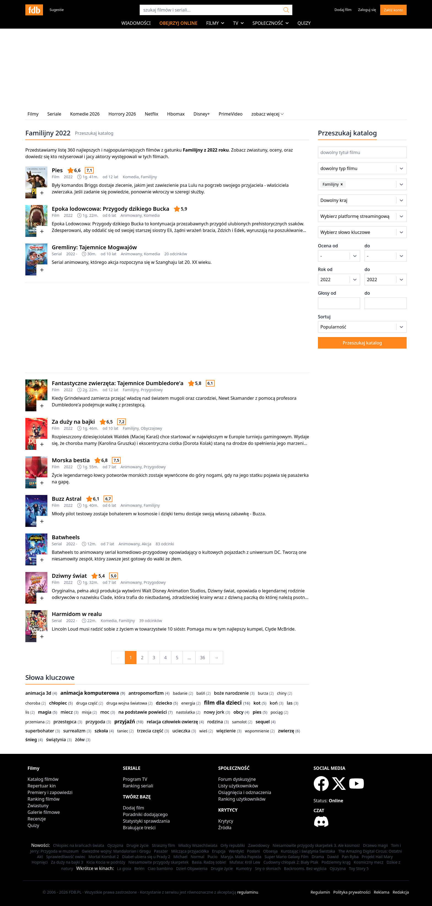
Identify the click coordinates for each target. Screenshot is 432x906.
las (290, 703)
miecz (67, 712)
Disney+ (201, 114)
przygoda (95, 722)
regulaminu (247, 892)
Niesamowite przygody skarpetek (158, 862)
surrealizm (74, 731)
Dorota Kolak (197, 443)
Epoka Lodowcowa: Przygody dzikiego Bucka (98, 224)
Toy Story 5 (359, 868)
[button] (342, 184)
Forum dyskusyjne (237, 779)
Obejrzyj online (179, 23)
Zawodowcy (258, 845)
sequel (263, 722)
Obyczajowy (151, 428)
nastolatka (185, 712)
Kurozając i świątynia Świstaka (308, 851)
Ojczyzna (115, 845)
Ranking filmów (44, 799)
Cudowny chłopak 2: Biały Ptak (290, 862)
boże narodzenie (231, 693)
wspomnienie (257, 730)
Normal (197, 856)
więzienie (226, 731)
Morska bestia (71, 460)
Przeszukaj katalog (94, 133)
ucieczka (181, 731)
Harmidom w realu (77, 614)
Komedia (131, 176)
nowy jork (214, 712)
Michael (180, 856)
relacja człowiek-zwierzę (172, 722)
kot (257, 703)
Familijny (149, 176)
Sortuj (324, 317)
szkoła (101, 731)
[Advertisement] (167, 327)
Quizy (304, 23)
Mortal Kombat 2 (103, 856)
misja (86, 712)
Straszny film (163, 845)
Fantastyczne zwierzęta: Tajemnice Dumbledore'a (117, 383)
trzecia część (150, 731)
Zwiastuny (38, 806)
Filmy (215, 23)
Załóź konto (393, 9)
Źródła (224, 828)
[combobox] (328, 168)
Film (56, 176)
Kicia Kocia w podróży (105, 862)
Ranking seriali (138, 786)
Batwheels (66, 537)
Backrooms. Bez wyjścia (305, 868)
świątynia (56, 740)
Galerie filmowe (44, 812)
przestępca (65, 722)
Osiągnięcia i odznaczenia (244, 792)
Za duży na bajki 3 (67, 862)
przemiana (35, 721)
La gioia (124, 868)
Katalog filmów (43, 779)
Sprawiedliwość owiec (65, 856)
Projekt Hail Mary (377, 856)
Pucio (212, 856)
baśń (200, 693)
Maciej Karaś (145, 437)
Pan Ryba (350, 856)
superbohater (39, 731)
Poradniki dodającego (145, 814)
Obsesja (270, 851)
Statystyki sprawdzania (146, 821)
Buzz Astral (67, 498)
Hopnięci (40, 862)
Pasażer (161, 851)
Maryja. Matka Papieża (241, 856)
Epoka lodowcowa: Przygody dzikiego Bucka (110, 208)
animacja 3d (38, 693)
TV (238, 23)
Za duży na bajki (73, 421)
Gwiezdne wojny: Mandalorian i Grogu (116, 851)
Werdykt (236, 851)
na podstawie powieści (142, 712)
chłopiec (58, 703)
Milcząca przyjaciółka (190, 851)
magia (45, 712)
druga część (87, 703)
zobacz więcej (267, 114)
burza (263, 693)
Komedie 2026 (84, 114)
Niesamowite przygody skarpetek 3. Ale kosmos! (316, 845)
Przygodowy (152, 389)
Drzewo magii (375, 845)
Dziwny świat (69, 575)
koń (274, 703)
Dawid (332, 856)
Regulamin (320, 892)
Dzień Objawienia (191, 868)
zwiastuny (257, 150)
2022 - (71, 253)
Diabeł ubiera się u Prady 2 (146, 856)
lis (27, 712)
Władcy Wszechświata (197, 845)
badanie (180, 693)
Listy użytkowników (238, 786)
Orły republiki (232, 845)
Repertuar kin (42, 786)
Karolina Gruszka (116, 443)
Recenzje (37, 819)
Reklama (382, 892)
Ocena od (328, 246)
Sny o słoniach (268, 868)
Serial (57, 253)
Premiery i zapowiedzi (50, 792)
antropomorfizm (146, 693)
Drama (318, 856)
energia (188, 703)
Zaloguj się (367, 9)
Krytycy (225, 821)
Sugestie (57, 9)
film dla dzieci (223, 702)
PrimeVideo (231, 114)
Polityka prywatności (352, 892)
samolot (239, 721)
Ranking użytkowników (242, 799)
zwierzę (286, 731)
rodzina (215, 722)
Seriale (54, 114)
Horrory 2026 (122, 114)
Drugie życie (137, 845)
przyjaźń (124, 721)
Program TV (135, 779)
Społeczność (271, 23)
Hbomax (176, 114)
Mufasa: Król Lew (244, 862)
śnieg (31, 740)
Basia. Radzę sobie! (209, 862)
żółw (80, 740)
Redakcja (401, 892)
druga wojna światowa (126, 703)
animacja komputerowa (89, 692)
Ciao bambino (160, 868)
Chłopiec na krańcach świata (78, 845)
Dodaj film (343, 9)
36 (202, 658)
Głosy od (327, 293)
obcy (238, 712)
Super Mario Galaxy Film (286, 856)
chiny (282, 693)
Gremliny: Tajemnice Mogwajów (94, 247)
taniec (122, 730)
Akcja (146, 543)
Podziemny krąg (336, 862)
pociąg (277, 712)
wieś (203, 730)
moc (104, 712)
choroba (32, 703)
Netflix (151, 114)
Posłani (253, 851)
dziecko (164, 703)
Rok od (325, 269)
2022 (68, 176)
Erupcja (219, 851)
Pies (57, 170)
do (367, 246)
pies (257, 712)
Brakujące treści (139, 828)
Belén (139, 868)
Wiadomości (136, 23)
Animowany (131, 215)
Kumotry (244, 868)
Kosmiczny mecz (369, 862)
